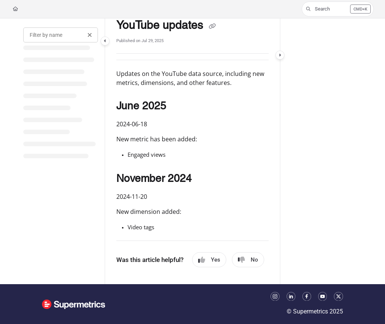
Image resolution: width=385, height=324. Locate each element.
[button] (338, 9)
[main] (192, 151)
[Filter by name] (60, 34)
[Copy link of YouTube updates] (212, 26)
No (248, 259)
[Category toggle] (105, 40)
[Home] (15, 9)
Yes (209, 259)
